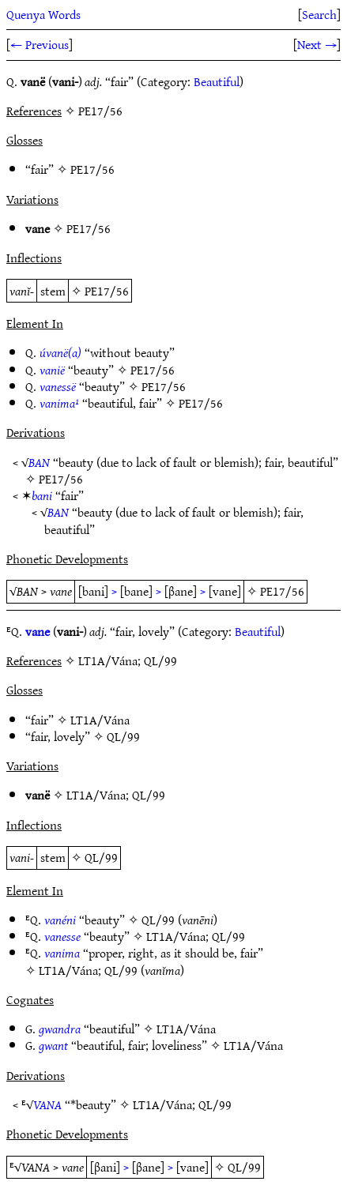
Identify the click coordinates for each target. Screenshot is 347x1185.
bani (42, 495)
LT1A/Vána (100, 720)
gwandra (60, 1029)
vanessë (58, 386)
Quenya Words (43, 14)
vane (37, 631)
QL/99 (123, 736)
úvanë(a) (60, 352)
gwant (53, 1045)
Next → (317, 44)
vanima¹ (59, 403)
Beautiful (217, 81)
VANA (47, 1104)
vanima (62, 953)
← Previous (39, 44)
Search (319, 14)
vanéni (60, 919)
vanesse (62, 936)
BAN (39, 462)
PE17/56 (92, 169)
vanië (52, 370)
